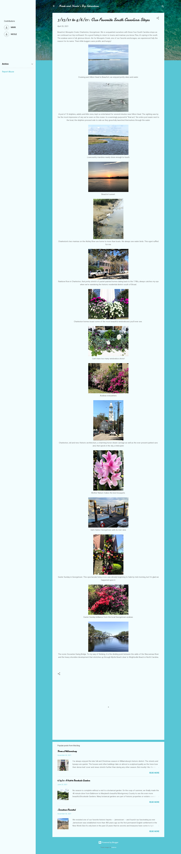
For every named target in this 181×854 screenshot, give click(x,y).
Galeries (113, 847)
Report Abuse (8, 71)
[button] (157, 18)
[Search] (162, 7)
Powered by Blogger (108, 842)
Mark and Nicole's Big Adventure (78, 6)
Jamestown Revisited (66, 809)
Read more (154, 773)
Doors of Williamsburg (67, 751)
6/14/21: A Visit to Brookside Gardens (73, 780)
